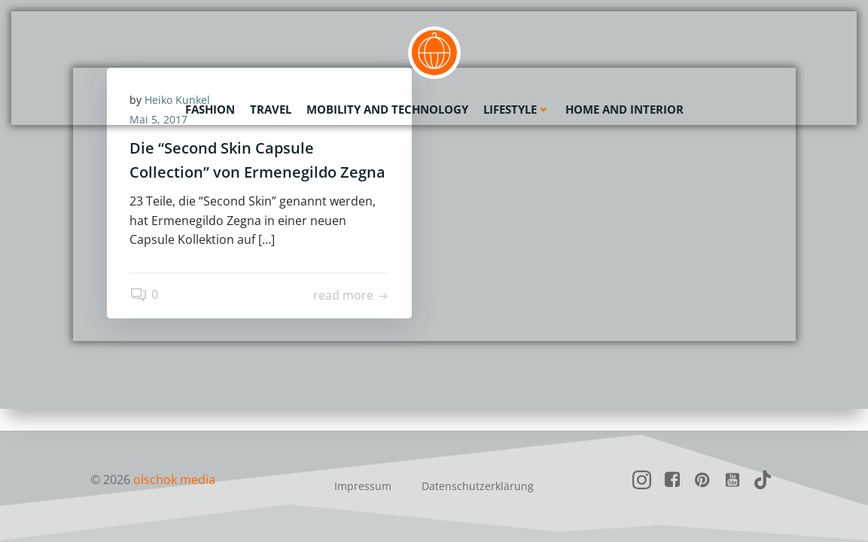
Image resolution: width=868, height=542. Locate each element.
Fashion (210, 109)
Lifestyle (516, 109)
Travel (270, 109)
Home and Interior (624, 109)
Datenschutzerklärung (478, 486)
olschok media (174, 479)
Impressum (362, 486)
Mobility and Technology (387, 109)
